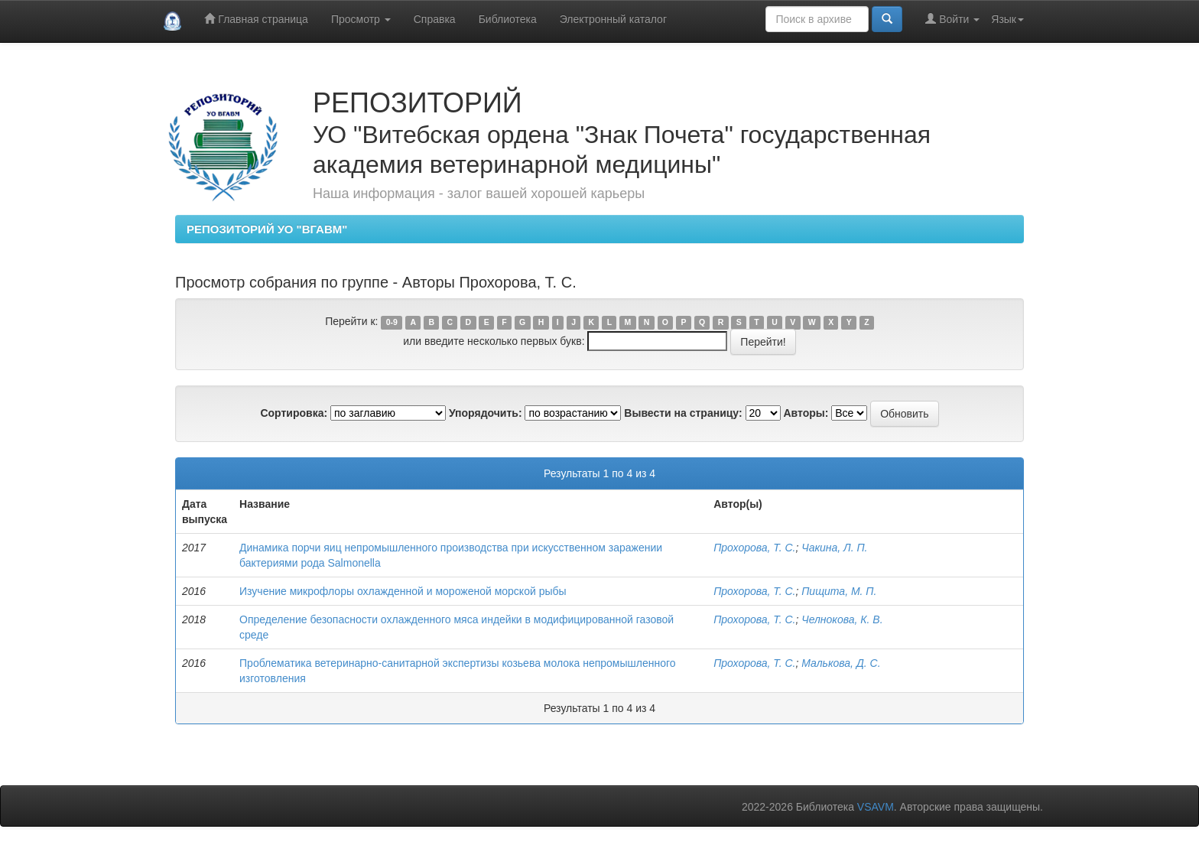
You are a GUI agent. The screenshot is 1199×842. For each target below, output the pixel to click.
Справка (435, 19)
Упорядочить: (485, 413)
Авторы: (805, 413)
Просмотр (361, 19)
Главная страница (255, 18)
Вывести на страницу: (683, 413)
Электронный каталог (613, 19)
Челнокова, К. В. (841, 619)
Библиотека (508, 19)
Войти (952, 18)
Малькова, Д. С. (840, 663)
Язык (1007, 19)
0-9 (392, 322)
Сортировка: (293, 413)
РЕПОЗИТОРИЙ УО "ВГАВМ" (267, 229)
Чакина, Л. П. (834, 547)
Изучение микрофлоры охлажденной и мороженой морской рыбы (403, 591)
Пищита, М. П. (838, 591)
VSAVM (875, 807)
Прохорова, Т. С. (754, 547)
